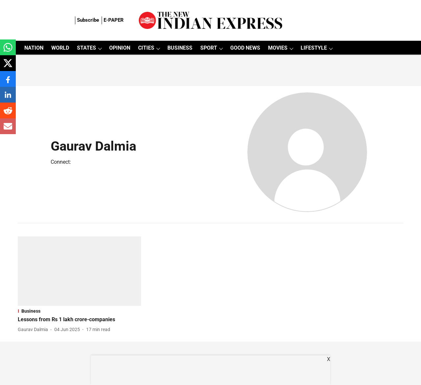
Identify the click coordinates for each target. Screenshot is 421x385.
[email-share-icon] (8, 130)
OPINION (119, 48)
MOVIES (277, 48)
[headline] (79, 319)
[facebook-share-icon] (8, 82)
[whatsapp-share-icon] (8, 51)
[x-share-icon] (8, 66)
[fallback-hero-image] (79, 271)
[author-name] (34, 329)
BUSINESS (179, 48)
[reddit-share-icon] (8, 114)
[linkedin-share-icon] (8, 98)
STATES (86, 48)
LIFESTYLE (314, 48)
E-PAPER (114, 20)
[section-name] (79, 311)
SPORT (208, 48)
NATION (33, 48)
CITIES (146, 48)
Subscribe (88, 20)
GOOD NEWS (245, 48)
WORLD (60, 48)
